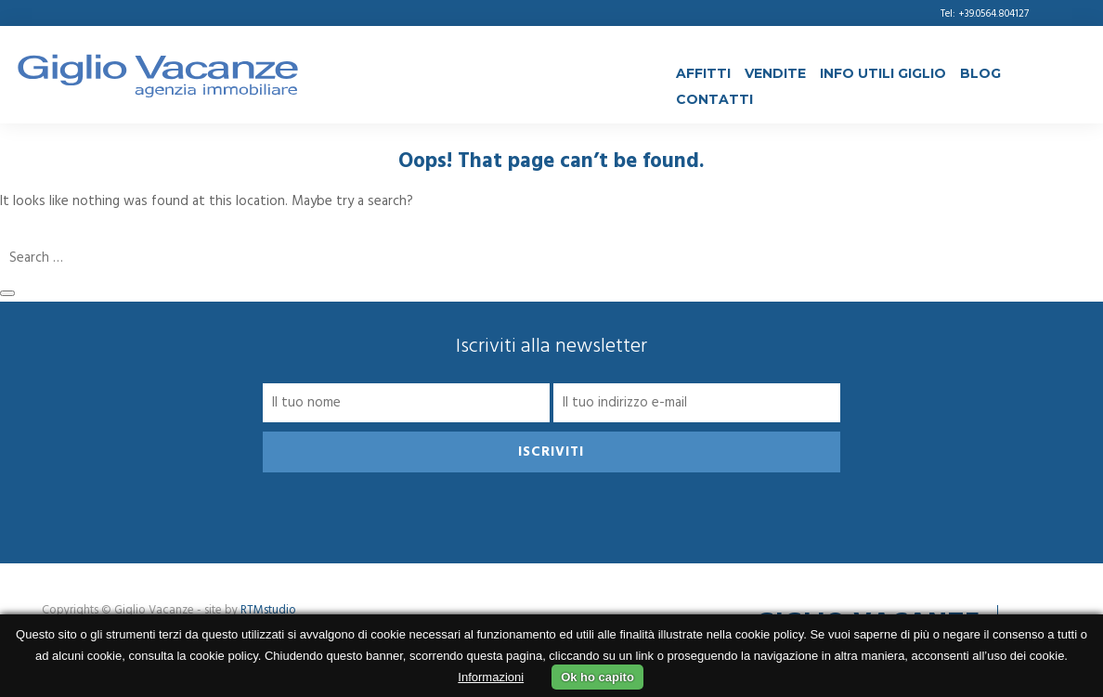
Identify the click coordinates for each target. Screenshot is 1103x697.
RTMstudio (268, 610)
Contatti (714, 99)
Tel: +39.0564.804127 (985, 14)
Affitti (703, 73)
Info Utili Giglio (883, 73)
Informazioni (491, 677)
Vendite (775, 73)
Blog (980, 73)
